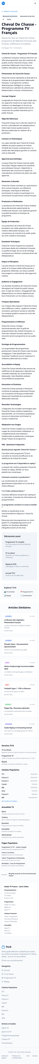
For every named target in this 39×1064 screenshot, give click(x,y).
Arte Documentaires (11, 919)
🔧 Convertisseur (26, 596)
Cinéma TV (6, 1039)
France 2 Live (8, 898)
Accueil (4, 875)
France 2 (5, 995)
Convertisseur (7, 1043)
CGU (28, 1056)
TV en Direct (8, 974)
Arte (3, 1018)
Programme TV (9, 978)
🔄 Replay (7, 596)
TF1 (3, 991)
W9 (3, 1014)
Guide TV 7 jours (9, 905)
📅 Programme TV (26, 592)
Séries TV (5, 1028)
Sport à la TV (6, 1032)
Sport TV (7, 910)
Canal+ (4, 1003)
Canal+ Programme (10, 916)
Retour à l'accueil (9, 11)
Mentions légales (5, 1057)
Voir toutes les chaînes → (10, 801)
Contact (34, 1056)
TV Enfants (7, 933)
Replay (5, 981)
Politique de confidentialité (17, 1057)
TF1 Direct (7, 895)
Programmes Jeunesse (10, 1035)
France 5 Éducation (10, 921)
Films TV (7, 931)
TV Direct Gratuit (9, 893)
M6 (3, 1007)
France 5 (5, 1010)
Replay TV (7, 907)
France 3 (5, 999)
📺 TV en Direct (9, 592)
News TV (7, 928)
